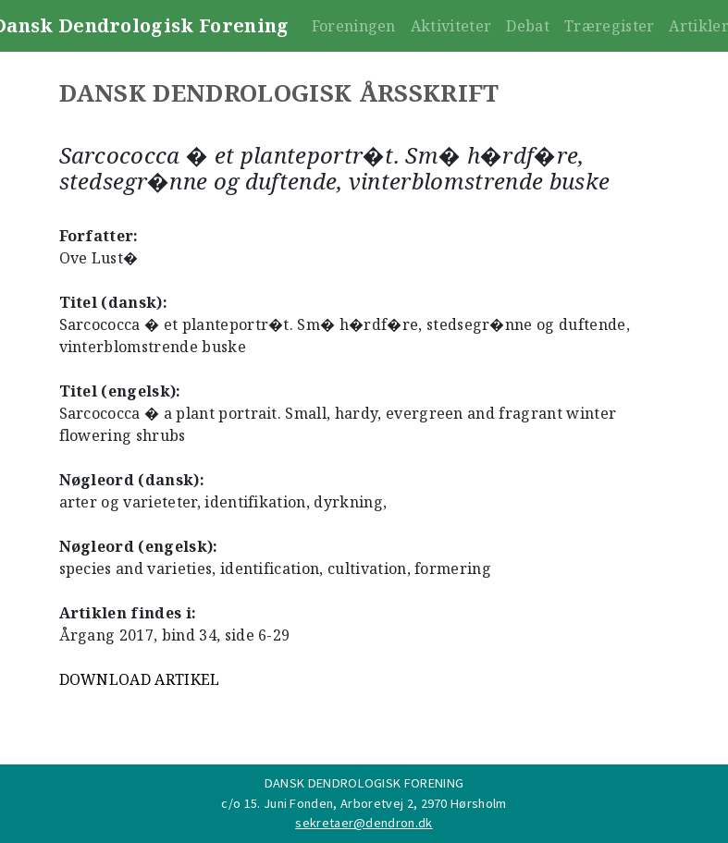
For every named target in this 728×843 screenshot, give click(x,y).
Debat (527, 26)
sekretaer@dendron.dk (363, 822)
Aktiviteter (451, 26)
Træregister (609, 26)
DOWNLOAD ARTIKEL (139, 679)
